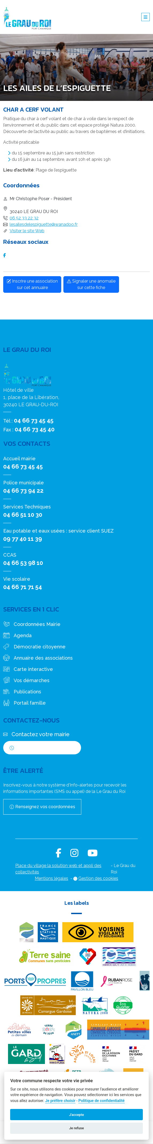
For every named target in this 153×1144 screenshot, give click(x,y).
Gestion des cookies (98, 878)
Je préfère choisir (60, 1101)
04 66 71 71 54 (22, 586)
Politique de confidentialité (101, 1101)
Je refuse (76, 1128)
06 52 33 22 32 (24, 218)
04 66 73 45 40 (35, 429)
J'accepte (76, 1115)
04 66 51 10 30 (22, 514)
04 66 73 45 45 (33, 420)
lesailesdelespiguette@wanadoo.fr (44, 224)
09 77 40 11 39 (22, 538)
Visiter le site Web (27, 230)
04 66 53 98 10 (23, 562)
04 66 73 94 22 (23, 490)
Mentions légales (51, 878)
